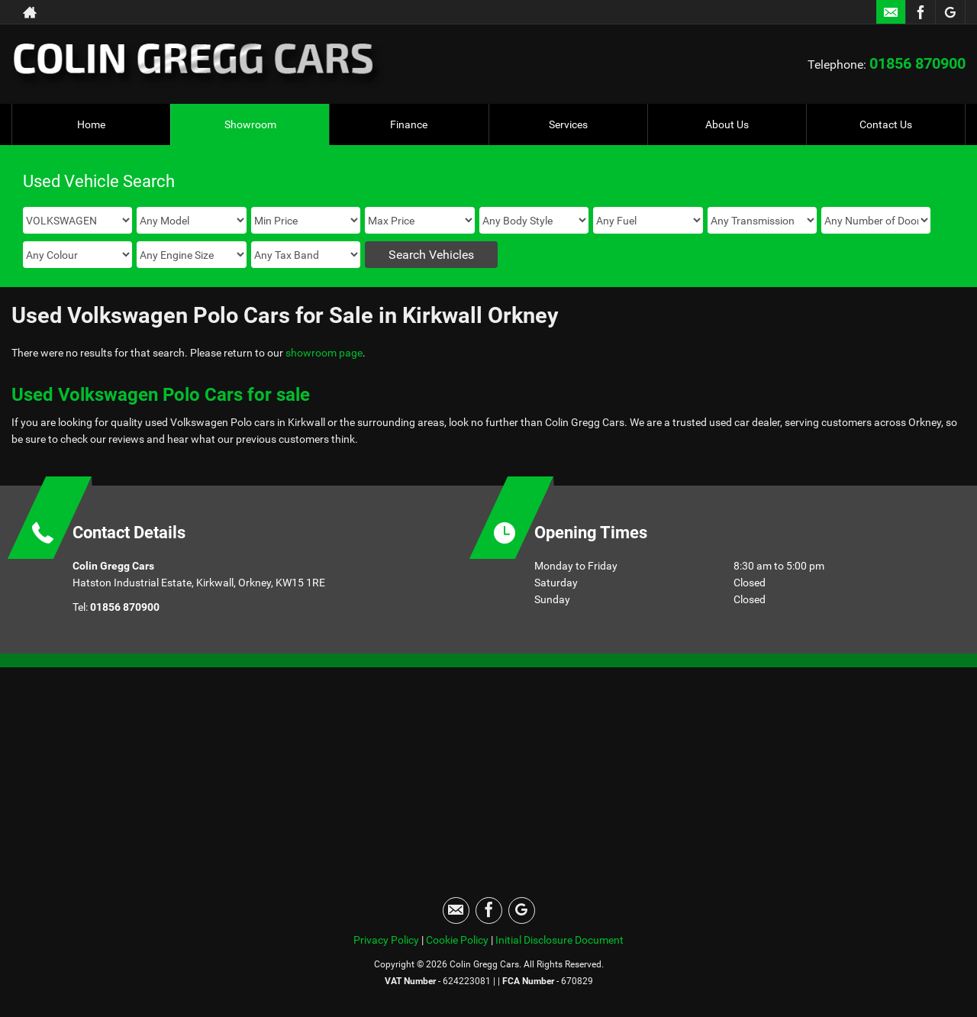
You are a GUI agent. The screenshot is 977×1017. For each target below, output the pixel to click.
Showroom (250, 124)
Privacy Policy (386, 940)
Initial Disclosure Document (559, 940)
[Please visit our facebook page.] (920, 12)
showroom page (324, 353)
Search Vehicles (431, 254)
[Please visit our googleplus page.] (950, 12)
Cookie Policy (457, 940)
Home (91, 124)
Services (568, 124)
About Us (727, 124)
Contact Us (885, 124)
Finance (408, 124)
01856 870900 (917, 63)
